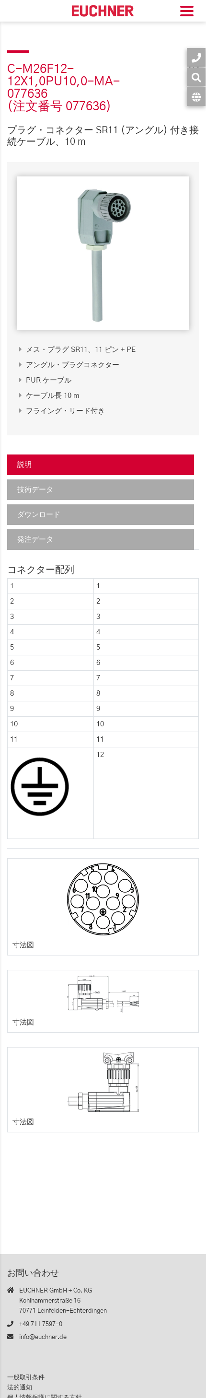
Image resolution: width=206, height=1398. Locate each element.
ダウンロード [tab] (38, 514)
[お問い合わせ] (196, 57)
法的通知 (19, 1388)
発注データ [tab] (35, 539)
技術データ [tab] (35, 489)
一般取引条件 (26, 1378)
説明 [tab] (24, 464)
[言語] (196, 96)
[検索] (196, 77)
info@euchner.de (43, 1337)
